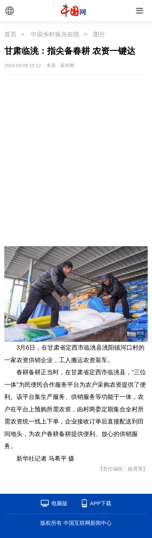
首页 (10, 34)
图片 (99, 34)
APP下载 (100, 503)
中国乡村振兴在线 (55, 34)
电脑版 (59, 503)
